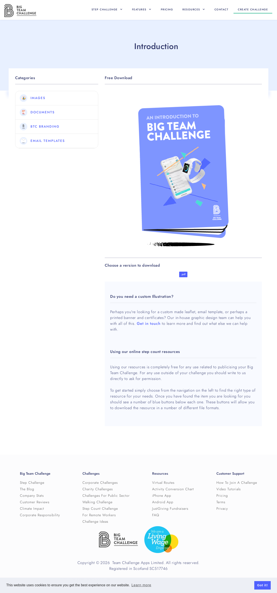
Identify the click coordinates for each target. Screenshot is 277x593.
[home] (20, 10)
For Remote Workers (99, 515)
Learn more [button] (141, 585)
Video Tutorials (228, 489)
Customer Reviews (34, 502)
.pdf (183, 274)
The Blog (27, 489)
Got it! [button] (262, 585)
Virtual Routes (163, 483)
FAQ (155, 515)
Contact (221, 9)
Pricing (167, 9)
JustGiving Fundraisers (170, 508)
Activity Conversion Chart (173, 489)
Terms (220, 502)
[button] (107, 9)
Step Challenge (32, 483)
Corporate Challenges (100, 483)
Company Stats (32, 496)
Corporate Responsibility (40, 515)
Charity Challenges (97, 489)
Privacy (222, 508)
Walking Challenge (97, 502)
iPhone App (161, 496)
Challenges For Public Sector (106, 496)
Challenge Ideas (95, 521)
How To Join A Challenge (236, 483)
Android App (162, 502)
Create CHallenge (253, 9)
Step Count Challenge (100, 508)
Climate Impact (32, 508)
